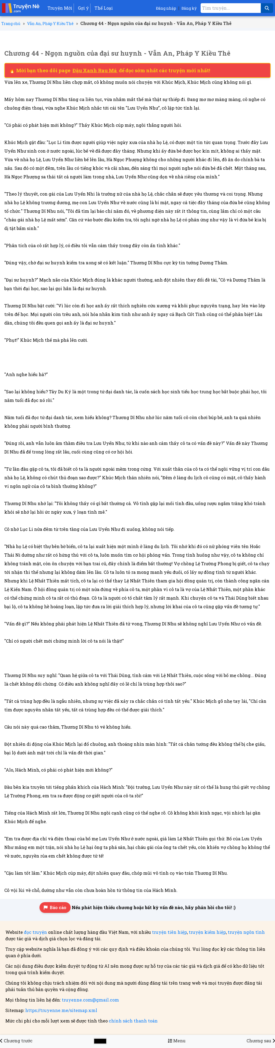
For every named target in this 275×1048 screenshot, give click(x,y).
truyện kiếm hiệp (207, 932)
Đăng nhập (166, 8)
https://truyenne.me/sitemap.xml (61, 1010)
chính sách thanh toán (133, 1021)
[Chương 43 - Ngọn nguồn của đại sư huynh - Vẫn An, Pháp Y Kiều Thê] (16, 1040)
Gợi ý (83, 8)
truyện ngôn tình (246, 932)
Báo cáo (55, 907)
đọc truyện (35, 932)
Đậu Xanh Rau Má (95, 70)
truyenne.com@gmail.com (90, 1000)
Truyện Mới (60, 8)
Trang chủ (10, 23)
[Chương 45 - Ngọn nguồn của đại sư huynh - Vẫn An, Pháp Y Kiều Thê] (261, 1040)
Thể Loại (104, 8)
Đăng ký (189, 8)
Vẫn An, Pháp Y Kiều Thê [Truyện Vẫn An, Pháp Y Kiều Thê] (50, 23)
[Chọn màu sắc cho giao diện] (100, 1041)
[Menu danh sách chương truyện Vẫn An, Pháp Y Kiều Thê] (177, 1040)
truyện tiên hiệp (169, 932)
